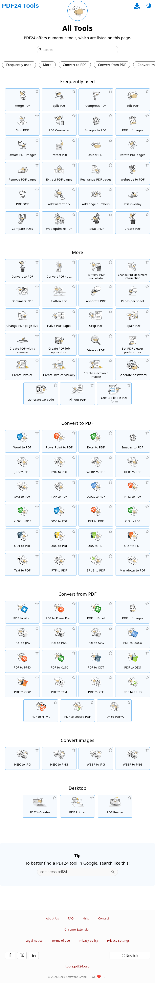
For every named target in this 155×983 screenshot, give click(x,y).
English (132, 955)
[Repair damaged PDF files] (132, 319)
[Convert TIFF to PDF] (59, 490)
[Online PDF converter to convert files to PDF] (22, 270)
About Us (52, 918)
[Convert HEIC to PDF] (132, 466)
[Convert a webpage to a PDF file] (132, 173)
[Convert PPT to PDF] (96, 515)
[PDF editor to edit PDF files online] (132, 99)
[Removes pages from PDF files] (22, 173)
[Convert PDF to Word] (22, 612)
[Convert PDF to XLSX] (59, 661)
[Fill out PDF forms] (77, 393)
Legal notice (34, 940)
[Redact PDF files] (96, 222)
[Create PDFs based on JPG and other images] (96, 124)
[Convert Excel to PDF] (96, 441)
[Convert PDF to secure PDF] (77, 710)
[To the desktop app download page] (137, 6)
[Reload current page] (77, 11)
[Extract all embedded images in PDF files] (22, 149)
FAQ (70, 918)
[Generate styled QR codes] (40, 393)
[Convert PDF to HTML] (40, 710)
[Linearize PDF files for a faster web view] (59, 222)
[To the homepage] (20, 5)
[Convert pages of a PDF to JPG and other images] (132, 124)
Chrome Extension (78, 929)
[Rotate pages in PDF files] (132, 149)
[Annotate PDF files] (96, 295)
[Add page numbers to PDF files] (96, 198)
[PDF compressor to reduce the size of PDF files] (96, 99)
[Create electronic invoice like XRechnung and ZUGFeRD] (96, 369)
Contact (103, 918)
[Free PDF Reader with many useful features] (115, 806)
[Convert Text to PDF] (22, 564)
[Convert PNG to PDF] (59, 466)
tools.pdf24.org (77, 966)
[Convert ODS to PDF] (96, 540)
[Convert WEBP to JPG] (96, 758)
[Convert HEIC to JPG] (22, 758)
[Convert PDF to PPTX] (22, 661)
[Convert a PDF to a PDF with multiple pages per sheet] (132, 295)
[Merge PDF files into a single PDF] (22, 99)
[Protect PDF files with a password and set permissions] (59, 149)
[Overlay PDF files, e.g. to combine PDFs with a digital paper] (132, 198)
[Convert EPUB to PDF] (96, 564)
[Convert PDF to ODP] (22, 686)
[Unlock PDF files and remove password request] (96, 149)
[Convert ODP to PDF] (132, 540)
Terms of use (61, 940)
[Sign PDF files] (22, 124)
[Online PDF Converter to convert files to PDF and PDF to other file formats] (59, 124)
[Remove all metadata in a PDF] (96, 270)
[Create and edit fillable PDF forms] (114, 393)
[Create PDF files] (132, 222)
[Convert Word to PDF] (22, 441)
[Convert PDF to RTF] (96, 686)
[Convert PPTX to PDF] (132, 490)
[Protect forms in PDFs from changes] (59, 295)
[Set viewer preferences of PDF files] (132, 344)
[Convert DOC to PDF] (59, 515)
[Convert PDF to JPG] (22, 637)
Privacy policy (88, 940)
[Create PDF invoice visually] (59, 369)
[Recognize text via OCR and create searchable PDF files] (22, 198)
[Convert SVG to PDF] (22, 490)
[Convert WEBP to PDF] (96, 466)
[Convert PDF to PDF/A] (114, 710)
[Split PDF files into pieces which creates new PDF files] (59, 99)
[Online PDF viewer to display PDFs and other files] (96, 344)
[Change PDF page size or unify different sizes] (22, 319)
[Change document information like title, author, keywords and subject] (132, 270)
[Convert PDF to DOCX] (132, 637)
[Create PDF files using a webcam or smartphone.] (22, 344)
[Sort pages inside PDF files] (96, 173)
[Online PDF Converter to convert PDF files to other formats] (59, 270)
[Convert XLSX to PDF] (22, 515)
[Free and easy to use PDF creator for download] (40, 806)
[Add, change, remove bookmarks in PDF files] (22, 295)
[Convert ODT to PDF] (22, 540)
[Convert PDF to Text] (59, 686)
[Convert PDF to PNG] (59, 637)
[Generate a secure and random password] (132, 369)
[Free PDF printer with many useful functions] (77, 806)
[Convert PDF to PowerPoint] (59, 612)
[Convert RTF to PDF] (59, 564)
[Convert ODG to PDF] (59, 540)
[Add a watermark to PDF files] (59, 198)
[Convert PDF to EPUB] (132, 686)
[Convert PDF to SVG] (96, 637)
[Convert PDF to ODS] (132, 661)
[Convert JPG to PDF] (22, 466)
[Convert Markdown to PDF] (132, 564)
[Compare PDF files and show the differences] (22, 222)
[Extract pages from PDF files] (59, 173)
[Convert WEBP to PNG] (132, 758)
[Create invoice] (22, 369)
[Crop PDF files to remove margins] (96, 319)
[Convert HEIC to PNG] (59, 758)
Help (86, 918)
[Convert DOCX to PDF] (96, 490)
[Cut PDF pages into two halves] (59, 319)
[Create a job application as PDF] (59, 344)
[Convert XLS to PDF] (132, 515)
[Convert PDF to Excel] (96, 612)
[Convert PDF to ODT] (96, 661)
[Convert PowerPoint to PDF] (59, 441)
